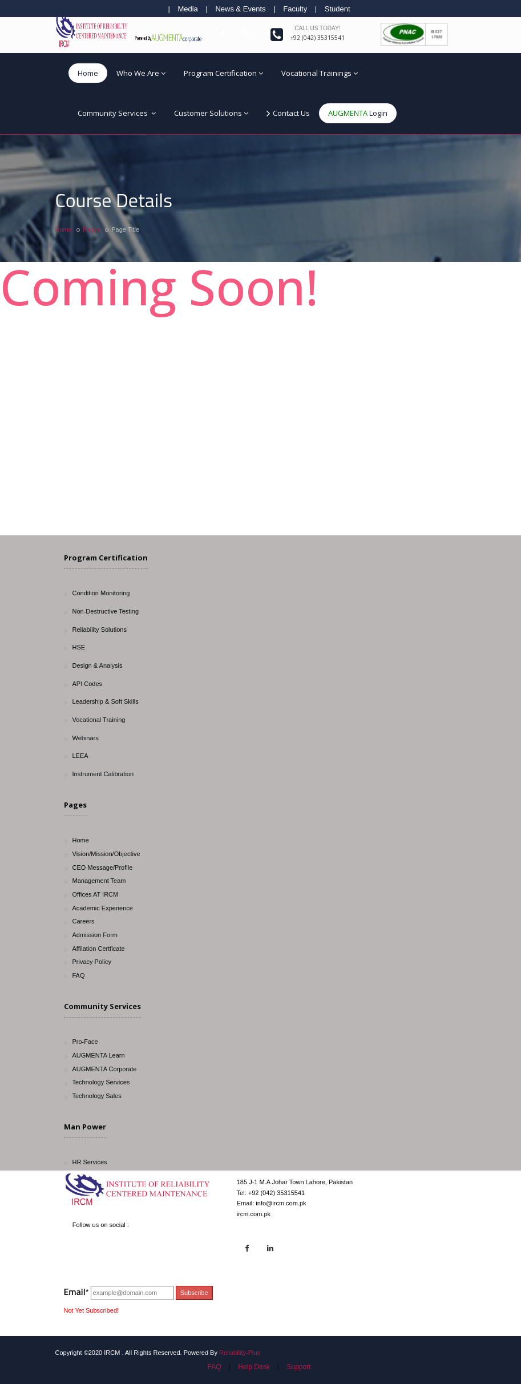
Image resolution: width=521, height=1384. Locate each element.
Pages (91, 229)
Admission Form (95, 934)
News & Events (240, 9)
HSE (79, 647)
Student (337, 9)
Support (298, 1367)
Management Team (99, 880)
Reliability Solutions (99, 629)
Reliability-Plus (239, 1352)
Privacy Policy (91, 961)
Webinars (85, 738)
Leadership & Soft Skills (105, 701)
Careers (83, 921)
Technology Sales (97, 1095)
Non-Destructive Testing (105, 611)
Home (88, 73)
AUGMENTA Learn (98, 1055)
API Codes (87, 683)
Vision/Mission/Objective (106, 853)
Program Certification (223, 73)
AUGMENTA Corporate (104, 1069)
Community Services (117, 113)
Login (357, 113)
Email (76, 1291)
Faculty (295, 9)
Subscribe (194, 1292)
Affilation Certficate (98, 948)
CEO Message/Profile (102, 867)
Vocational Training (99, 719)
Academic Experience (102, 908)
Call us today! (317, 28)
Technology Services (101, 1082)
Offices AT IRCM (95, 894)
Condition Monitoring (101, 593)
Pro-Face (85, 1041)
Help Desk (253, 1367)
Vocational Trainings (319, 73)
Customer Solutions (211, 113)
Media (187, 9)
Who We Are (140, 73)
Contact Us (288, 113)
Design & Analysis (97, 665)
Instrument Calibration (103, 773)
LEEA (80, 755)
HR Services (89, 1162)
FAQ (78, 975)
